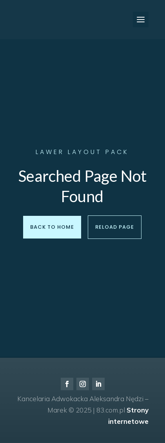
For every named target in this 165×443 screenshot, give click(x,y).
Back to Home (52, 227)
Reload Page (114, 227)
